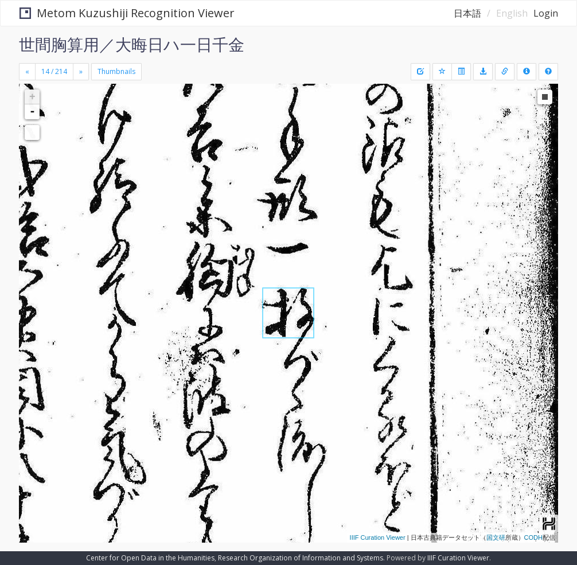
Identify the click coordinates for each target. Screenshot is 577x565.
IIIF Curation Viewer (378, 537)
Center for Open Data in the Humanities (150, 558)
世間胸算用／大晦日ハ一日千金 (131, 44)
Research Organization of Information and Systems (300, 558)
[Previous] (27, 71)
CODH (533, 537)
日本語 (467, 13)
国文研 (495, 537)
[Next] (81, 71)
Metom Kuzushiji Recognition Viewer (127, 13)
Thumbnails (116, 71)
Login (545, 13)
